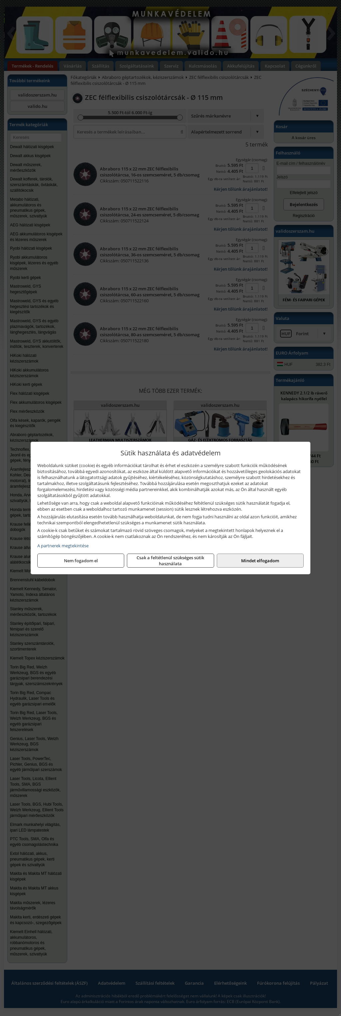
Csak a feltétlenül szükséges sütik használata (170, 561)
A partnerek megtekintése (63, 546)
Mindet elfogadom (260, 561)
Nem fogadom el (81, 561)
